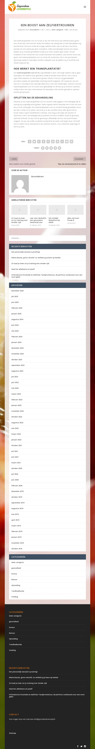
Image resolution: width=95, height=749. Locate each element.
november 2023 (17, 354)
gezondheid (16, 568)
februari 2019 (16, 531)
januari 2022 (16, 440)
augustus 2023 (17, 371)
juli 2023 (14, 377)
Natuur (14, 579)
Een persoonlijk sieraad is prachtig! (25, 252)
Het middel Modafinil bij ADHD (54, 220)
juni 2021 (15, 457)
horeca (14, 574)
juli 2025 (14, 296)
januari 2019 (16, 537)
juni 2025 (15, 302)
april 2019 (15, 520)
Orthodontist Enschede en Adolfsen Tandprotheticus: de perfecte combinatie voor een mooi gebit (46, 276)
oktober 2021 (16, 445)
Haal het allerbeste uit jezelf (23, 269)
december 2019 (17, 491)
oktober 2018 (16, 548)
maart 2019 (16, 526)
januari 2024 (16, 342)
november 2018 (17, 543)
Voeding (14, 597)
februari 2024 (16, 336)
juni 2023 (15, 382)
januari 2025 (16, 314)
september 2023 (17, 365)
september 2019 (17, 503)
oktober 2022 (16, 417)
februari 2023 (16, 399)
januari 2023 (16, 405)
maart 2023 (16, 394)
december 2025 (17, 291)
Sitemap (12, 733)
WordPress (58, 746)
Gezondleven (34, 30)
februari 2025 (16, 308)
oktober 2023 (16, 359)
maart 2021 (16, 463)
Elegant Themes (28, 746)
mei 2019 (15, 514)
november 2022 (17, 411)
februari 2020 (16, 485)
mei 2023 (15, 388)
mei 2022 (15, 428)
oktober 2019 (16, 497)
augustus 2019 (17, 508)
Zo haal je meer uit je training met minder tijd (19, 220)
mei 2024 (15, 331)
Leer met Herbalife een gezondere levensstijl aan (38, 220)
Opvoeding (15, 585)
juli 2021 (14, 451)
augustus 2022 (17, 422)
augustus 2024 (17, 319)
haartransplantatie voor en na (28, 73)
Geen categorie (57, 30)
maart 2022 (16, 434)
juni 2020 (15, 480)
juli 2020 (14, 474)
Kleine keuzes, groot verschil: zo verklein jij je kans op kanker (36, 258)
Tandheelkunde (17, 591)
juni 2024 (15, 325)
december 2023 (17, 348)
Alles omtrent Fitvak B (73, 219)
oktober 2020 (16, 468)
